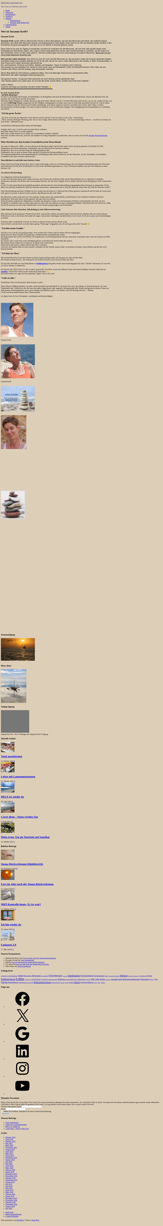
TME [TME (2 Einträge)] (99, 982)
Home (7, 10)
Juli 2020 (8, 1162)
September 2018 (11, 1204)
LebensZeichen (11, 25)
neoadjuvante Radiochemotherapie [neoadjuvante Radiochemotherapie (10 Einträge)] (125, 979)
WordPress (20, 1220)
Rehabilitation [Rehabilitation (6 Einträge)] (13, 982)
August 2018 (10, 1206)
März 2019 (9, 1192)
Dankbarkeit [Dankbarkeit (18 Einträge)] (74, 975)
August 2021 (10, 1149)
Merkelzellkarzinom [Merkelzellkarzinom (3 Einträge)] (71, 979)
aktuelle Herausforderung (98, 135)
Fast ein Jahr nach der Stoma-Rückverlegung (27, 884)
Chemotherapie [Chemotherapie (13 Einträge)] (55, 975)
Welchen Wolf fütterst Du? (19, 23)
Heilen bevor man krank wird (11, 3)
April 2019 (9, 1190)
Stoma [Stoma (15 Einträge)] (77, 982)
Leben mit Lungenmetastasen (18, 776)
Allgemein (9, 12)
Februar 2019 (10, 1194)
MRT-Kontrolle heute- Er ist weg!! (21, 904)
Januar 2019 (9, 1196)
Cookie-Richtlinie (11, 1216)
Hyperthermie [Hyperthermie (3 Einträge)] (143, 976)
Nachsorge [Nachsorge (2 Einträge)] (108, 979)
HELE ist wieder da (12, 796)
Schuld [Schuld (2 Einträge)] (66, 982)
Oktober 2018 (10, 1202)
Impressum (9, 1212)
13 (15, 909)
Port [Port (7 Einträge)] (156, 979)
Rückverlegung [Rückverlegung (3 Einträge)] (55, 982)
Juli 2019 (8, 1184)
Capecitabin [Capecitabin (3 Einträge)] (44, 976)
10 (12, 822)
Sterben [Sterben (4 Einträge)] (71, 982)
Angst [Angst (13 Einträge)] (20, 975)
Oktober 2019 (10, 1178)
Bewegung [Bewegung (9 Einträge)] (36, 976)
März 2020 (9, 1168)
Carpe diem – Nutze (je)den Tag (19, 816)
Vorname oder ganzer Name (11, 1106)
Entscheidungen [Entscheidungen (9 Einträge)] (86, 976)
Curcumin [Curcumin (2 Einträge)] (65, 976)
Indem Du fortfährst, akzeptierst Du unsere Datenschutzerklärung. (26, 1111)
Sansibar (4, 271)
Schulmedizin (10, 14)
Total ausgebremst (11, 756)
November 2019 (11, 1176)
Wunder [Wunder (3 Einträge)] (103, 982)
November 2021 (11, 1147)
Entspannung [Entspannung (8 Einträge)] (99, 976)
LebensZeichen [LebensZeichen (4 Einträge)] (36, 979)
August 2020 (10, 1160)
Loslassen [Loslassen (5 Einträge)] (44, 979)
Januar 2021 (9, 1156)
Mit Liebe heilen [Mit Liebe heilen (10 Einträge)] (98, 979)
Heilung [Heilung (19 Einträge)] (124, 975)
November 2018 (11, 1200)
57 (14, 889)
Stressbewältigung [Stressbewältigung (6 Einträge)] (86, 982)
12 (14, 929)
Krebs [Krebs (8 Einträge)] (149, 976)
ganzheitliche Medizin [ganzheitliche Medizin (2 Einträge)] (114, 976)
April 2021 (9, 1152)
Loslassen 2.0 (8, 944)
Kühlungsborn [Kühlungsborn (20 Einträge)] (8, 979)
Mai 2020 (8, 1164)
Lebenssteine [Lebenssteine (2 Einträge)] (28, 979)
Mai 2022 (8, 1143)
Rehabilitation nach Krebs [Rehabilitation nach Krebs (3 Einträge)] (26, 982)
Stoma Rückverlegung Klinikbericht (22, 864)
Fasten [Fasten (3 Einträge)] (106, 976)
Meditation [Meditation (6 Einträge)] (62, 979)
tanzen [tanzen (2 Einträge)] (95, 982)
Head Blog (35, 1220)
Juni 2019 (9, 1186)
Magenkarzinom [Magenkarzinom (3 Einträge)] (52, 979)
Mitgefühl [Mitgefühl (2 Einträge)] (88, 979)
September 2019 (11, 1180)
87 (17, 869)
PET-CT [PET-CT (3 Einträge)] (152, 979)
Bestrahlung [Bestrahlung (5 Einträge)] (28, 976)
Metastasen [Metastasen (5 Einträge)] (81, 979)
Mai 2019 (8, 1188)
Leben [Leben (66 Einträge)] (20, 979)
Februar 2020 (10, 1170)
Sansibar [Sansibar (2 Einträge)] (62, 982)
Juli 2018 (8, 1208)
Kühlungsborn (15, 21)
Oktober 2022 (10, 1141)
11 (13, 949)
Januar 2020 (9, 1172)
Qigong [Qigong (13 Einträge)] (4, 982)
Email (3, 1109)
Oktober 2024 (10, 1137)
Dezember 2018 (11, 1198)
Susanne (8, 19)
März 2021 (9, 1154)
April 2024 (9, 1139)
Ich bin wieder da (11, 924)
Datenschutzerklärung (13, 1214)
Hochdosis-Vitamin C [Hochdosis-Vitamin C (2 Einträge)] (133, 976)
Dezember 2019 (11, 1174)
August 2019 (10, 1182)
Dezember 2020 (11, 1158)
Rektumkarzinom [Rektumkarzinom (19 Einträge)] (42, 982)
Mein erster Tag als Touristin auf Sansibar (25, 837)
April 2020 (9, 1166)
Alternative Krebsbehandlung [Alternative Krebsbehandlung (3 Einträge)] (9, 976)
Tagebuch (8, 16)
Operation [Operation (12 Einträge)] (144, 979)
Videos (7, 27)
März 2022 (9, 1145)
